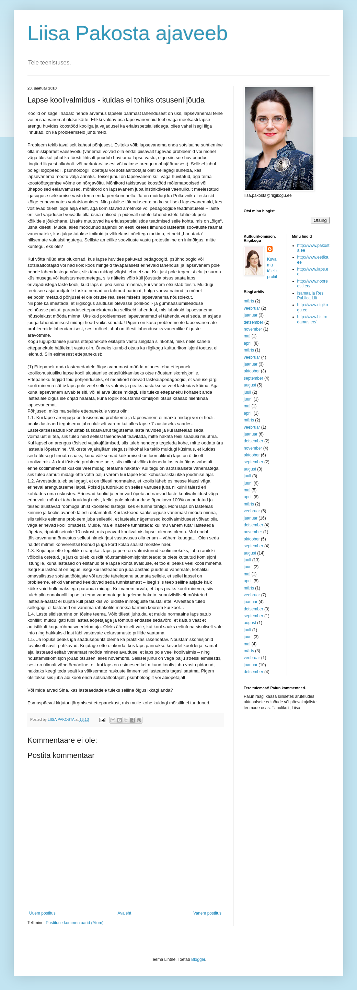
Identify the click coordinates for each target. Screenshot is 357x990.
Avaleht (124, 913)
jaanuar (250, 315)
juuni (248, 399)
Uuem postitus (42, 913)
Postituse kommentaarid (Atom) (74, 922)
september (253, 378)
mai (247, 336)
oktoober (252, 371)
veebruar (252, 308)
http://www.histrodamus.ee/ (312, 319)
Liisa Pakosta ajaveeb (127, 33)
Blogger (198, 959)
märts (249, 301)
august (250, 385)
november (253, 329)
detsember (253, 322)
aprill (248, 343)
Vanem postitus (207, 913)
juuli (247, 392)
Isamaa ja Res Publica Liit (310, 295)
